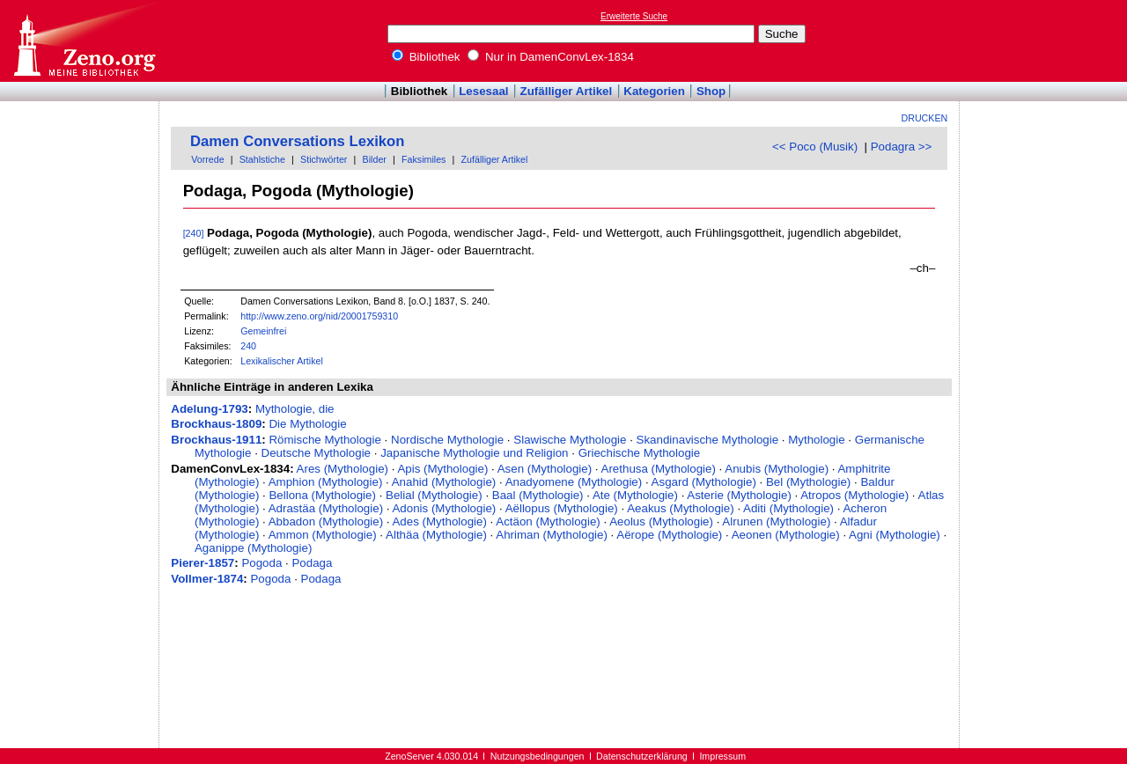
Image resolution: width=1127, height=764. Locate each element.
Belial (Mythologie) (434, 495)
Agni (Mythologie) (894, 534)
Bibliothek (426, 56)
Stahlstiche (262, 159)
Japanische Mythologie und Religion (474, 452)
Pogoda (261, 562)
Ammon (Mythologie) (323, 534)
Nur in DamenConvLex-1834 (551, 56)
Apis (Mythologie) (442, 468)
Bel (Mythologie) (808, 482)
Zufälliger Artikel (566, 91)
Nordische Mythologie (447, 439)
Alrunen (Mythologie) (776, 521)
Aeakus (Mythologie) (680, 508)
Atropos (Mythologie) (854, 495)
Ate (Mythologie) (635, 495)
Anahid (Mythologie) (444, 482)
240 (248, 346)
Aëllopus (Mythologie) (561, 508)
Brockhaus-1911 (216, 439)
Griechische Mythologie (639, 452)
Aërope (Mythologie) (669, 534)
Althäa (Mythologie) (436, 534)
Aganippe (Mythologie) (253, 548)
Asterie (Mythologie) (739, 495)
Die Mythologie (307, 423)
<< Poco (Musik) (815, 146)
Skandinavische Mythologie (708, 439)
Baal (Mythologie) (538, 495)
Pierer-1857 (202, 562)
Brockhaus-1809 (216, 423)
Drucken (925, 118)
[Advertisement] (1046, 40)
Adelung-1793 (209, 408)
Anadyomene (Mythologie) (574, 482)
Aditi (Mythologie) (788, 508)
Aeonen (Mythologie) (786, 534)
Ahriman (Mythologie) (552, 534)
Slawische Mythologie (569, 439)
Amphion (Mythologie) (326, 482)
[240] (193, 233)
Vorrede (207, 159)
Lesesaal (483, 91)
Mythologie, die (295, 408)
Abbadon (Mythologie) (326, 521)
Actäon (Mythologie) (548, 521)
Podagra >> (901, 146)
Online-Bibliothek (83, 41)
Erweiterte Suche (633, 16)
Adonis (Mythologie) (444, 508)
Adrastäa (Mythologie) (326, 508)
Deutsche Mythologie (316, 452)
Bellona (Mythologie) (322, 495)
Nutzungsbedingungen (537, 756)
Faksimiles (423, 159)
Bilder (375, 159)
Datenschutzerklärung (642, 756)
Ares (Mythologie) (342, 468)
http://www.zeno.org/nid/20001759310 (319, 316)
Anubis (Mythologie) (777, 468)
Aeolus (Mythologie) (661, 521)
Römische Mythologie (324, 439)
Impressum (722, 756)
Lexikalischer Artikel (281, 361)
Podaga (311, 562)
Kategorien (654, 91)
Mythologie (816, 439)
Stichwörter (323, 159)
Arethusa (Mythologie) (658, 468)
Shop (711, 91)
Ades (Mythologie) (439, 521)
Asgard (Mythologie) (704, 482)
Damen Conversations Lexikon (297, 141)
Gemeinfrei (263, 331)
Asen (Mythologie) (544, 468)
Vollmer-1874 (207, 578)
